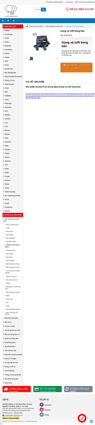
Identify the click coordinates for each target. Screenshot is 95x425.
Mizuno (6, 130)
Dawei (6, 57)
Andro (6, 38)
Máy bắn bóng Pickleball (12, 354)
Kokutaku (7, 107)
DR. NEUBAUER (9, 73)
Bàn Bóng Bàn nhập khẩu (11, 220)
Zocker (6, 211)
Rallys (6, 184)
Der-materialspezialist (11, 196)
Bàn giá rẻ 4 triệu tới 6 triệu (13, 288)
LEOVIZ (6, 119)
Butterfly (7, 46)
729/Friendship (9, 192)
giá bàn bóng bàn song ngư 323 (54, 94)
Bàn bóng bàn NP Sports (11, 313)
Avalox (6, 42)
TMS (7, 228)
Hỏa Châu (9, 299)
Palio (5, 138)
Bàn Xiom (9, 257)
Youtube (44, 409)
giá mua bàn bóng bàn (69, 96)
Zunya (6, 203)
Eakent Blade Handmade (12, 76)
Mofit (7, 283)
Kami (7, 296)
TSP (5, 165)
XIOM (6, 172)
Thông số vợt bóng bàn (12, 375)
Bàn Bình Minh (10, 241)
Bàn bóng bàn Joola (12, 267)
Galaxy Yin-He (9, 80)
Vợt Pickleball (8, 371)
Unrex (6, 199)
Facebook (45, 404)
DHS (5, 61)
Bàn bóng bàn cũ (11, 280)
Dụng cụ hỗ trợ (9, 367)
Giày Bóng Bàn (9, 342)
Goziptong (7, 207)
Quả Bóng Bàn (9, 346)
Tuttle (6, 169)
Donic (6, 65)
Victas (6, 188)
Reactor (6, 180)
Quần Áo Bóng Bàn (10, 338)
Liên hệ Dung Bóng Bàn (85, 2)
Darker (6, 53)
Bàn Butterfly (10, 238)
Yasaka (6, 176)
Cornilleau (7, 50)
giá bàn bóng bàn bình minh (35, 94)
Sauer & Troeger (9, 358)
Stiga (5, 146)
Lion (5, 123)
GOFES (6, 115)
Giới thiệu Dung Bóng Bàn (54, 2)
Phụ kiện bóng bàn (10, 379)
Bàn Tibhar (9, 254)
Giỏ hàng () (69, 2)
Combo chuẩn (9, 326)
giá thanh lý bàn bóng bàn (85, 96)
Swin (7, 306)
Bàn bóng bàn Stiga (12, 264)
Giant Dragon (8, 84)
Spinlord (7, 142)
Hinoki (6, 157)
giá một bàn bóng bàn (54, 96)
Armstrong (7, 34)
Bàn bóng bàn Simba (12, 309)
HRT (5, 92)
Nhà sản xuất (9, 26)
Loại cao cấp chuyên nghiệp (12, 272)
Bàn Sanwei (9, 260)
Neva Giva (7, 383)
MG (7, 302)
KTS (5, 111)
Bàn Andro (9, 235)
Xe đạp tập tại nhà (10, 362)
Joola (6, 99)
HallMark (7, 96)
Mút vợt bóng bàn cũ (11, 334)
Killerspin (7, 103)
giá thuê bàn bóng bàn (33, 98)
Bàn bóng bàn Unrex (12, 292)
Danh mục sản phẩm (12, 215)
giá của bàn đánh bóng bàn (37, 96)
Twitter (44, 414)
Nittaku (6, 134)
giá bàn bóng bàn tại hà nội (75, 94)
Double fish (8, 69)
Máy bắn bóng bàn (10, 318)
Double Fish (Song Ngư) (12, 246)
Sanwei (6, 149)
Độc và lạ (7, 322)
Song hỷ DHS (10, 250)
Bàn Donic (9, 231)
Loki (5, 126)
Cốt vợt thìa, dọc (9, 350)
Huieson (7, 161)
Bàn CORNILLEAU (12, 225)
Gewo (6, 88)
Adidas (6, 30)
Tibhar (6, 153)
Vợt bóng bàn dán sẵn (11, 330)
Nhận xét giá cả (11, 276)
